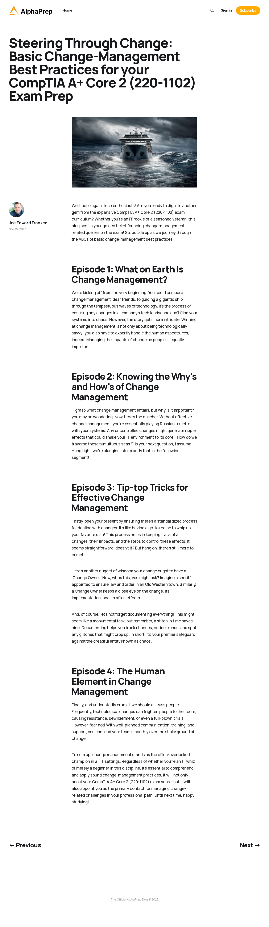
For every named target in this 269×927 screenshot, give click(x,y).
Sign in (226, 10)
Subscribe (248, 10)
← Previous (25, 845)
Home (67, 10)
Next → (250, 845)
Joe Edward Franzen (28, 223)
